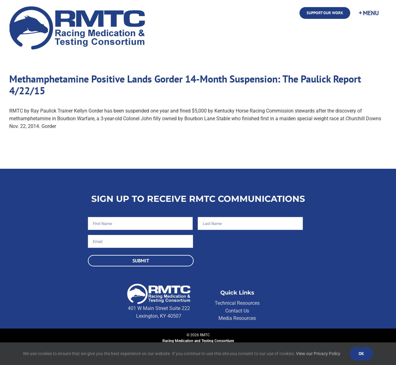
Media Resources (237, 318)
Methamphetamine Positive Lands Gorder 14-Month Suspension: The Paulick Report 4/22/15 (185, 84)
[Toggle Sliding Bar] (368, 13)
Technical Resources (237, 303)
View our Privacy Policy (318, 353)
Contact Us (237, 311)
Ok (361, 353)
